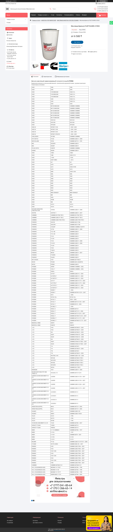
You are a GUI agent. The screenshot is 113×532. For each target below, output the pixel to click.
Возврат (84, 15)
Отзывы (9, 22)
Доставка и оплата (37, 522)
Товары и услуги (42, 15)
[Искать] (50, 9)
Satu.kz (63, 529)
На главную (10, 520)
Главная (33, 15)
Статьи (78, 15)
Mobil (83, 522)
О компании (10, 522)
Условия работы (69, 15)
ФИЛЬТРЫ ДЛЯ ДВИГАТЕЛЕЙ (48, 20)
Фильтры (84, 520)
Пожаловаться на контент (59, 530)
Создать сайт (9, 1)
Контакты (59, 15)
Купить (78, 42)
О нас (52, 15)
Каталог (60, 520)
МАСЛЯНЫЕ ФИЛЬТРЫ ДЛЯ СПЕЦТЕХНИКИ (68, 20)
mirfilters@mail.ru (11, 63)
